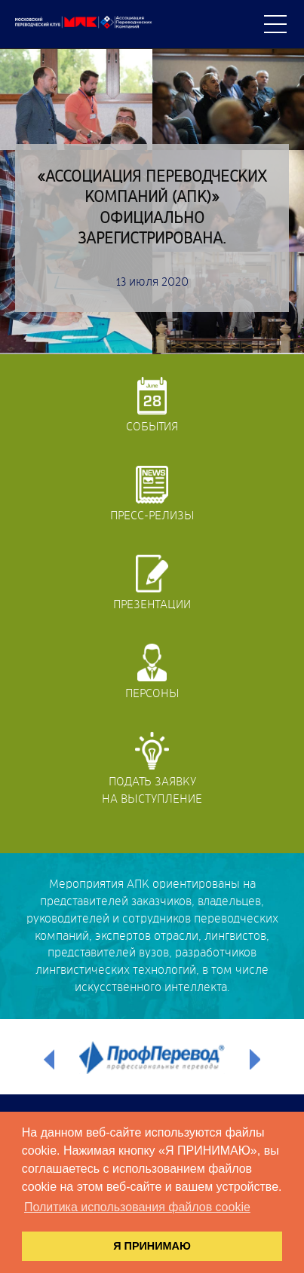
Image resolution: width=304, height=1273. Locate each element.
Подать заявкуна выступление (152, 768)
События (152, 405)
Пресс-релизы (152, 494)
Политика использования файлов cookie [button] (137, 1207)
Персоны (152, 671)
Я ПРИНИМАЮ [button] (152, 1246)
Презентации (152, 582)
